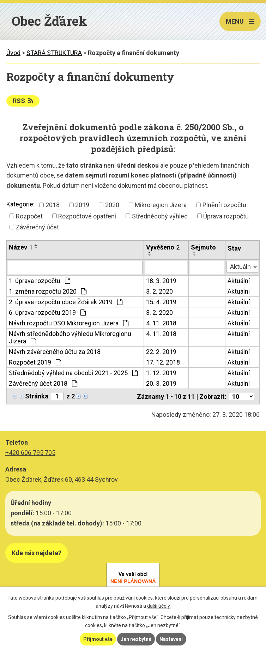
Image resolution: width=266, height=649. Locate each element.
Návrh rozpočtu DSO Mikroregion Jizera (68, 323)
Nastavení (171, 639)
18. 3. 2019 (161, 280)
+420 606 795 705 (30, 452)
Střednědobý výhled (160, 216)
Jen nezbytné (136, 639)
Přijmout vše (98, 639)
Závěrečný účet (37, 227)
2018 (53, 205)
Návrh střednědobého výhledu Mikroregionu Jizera (70, 337)
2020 (112, 205)
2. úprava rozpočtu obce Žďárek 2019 (65, 302)
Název (20, 247)
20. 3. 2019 (161, 383)
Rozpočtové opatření (87, 216)
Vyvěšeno (163, 247)
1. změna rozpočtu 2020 (47, 291)
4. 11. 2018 (161, 323)
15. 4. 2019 (161, 302)
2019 (82, 205)
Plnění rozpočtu (224, 205)
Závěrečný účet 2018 (43, 383)
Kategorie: (20, 204)
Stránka (36, 396)
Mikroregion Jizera (161, 205)
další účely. (159, 606)
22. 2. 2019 (161, 351)
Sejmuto (203, 247)
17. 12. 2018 (163, 362)
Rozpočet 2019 (35, 362)
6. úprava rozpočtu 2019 (47, 312)
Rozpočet (29, 216)
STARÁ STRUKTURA (54, 52)
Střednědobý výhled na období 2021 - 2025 (73, 373)
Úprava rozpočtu (226, 216)
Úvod (13, 52)
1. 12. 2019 (161, 373)
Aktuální (239, 280)
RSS (23, 100)
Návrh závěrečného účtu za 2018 (55, 351)
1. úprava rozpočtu (39, 280)
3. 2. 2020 (159, 291)
